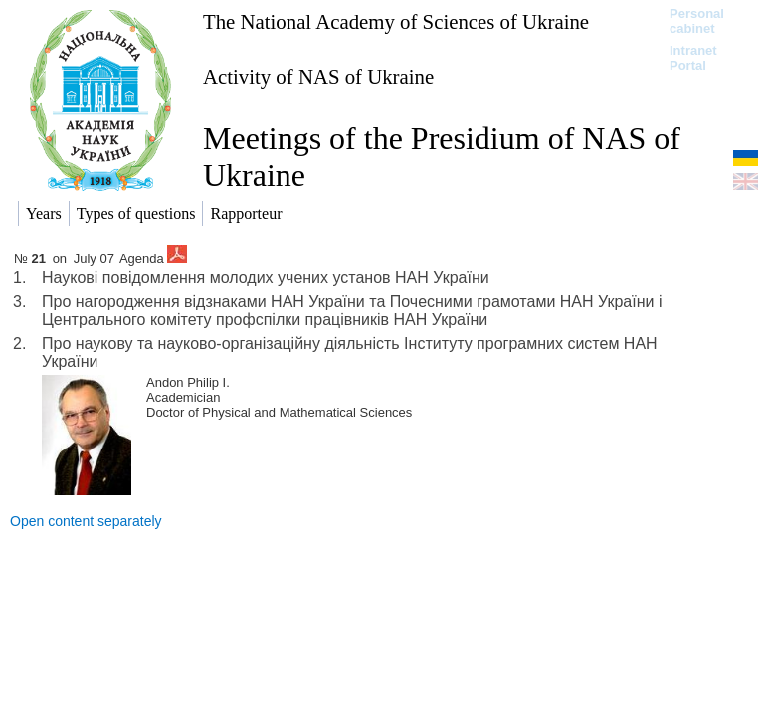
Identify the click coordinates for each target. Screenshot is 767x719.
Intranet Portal (693, 58)
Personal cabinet (697, 21)
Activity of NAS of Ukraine (318, 76)
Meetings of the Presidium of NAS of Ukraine (441, 156)
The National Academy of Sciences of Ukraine (396, 21)
